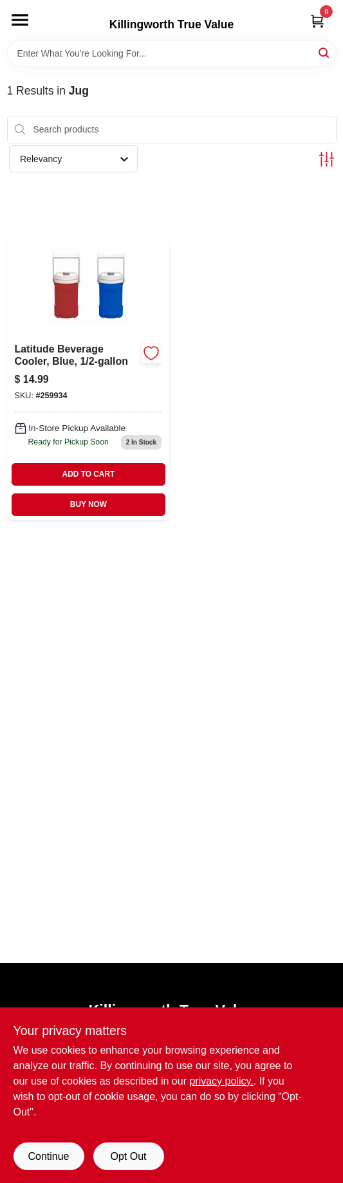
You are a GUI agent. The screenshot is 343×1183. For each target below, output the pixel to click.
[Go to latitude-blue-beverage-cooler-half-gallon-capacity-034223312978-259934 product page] (88, 381)
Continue (48, 1156)
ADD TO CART (88, 474)
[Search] (324, 52)
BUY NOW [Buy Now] (88, 504)
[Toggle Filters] (326, 159)
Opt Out (128, 1156)
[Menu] (20, 20)
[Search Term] (172, 53)
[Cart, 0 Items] (317, 21)
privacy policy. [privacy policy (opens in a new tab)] (221, 1081)
